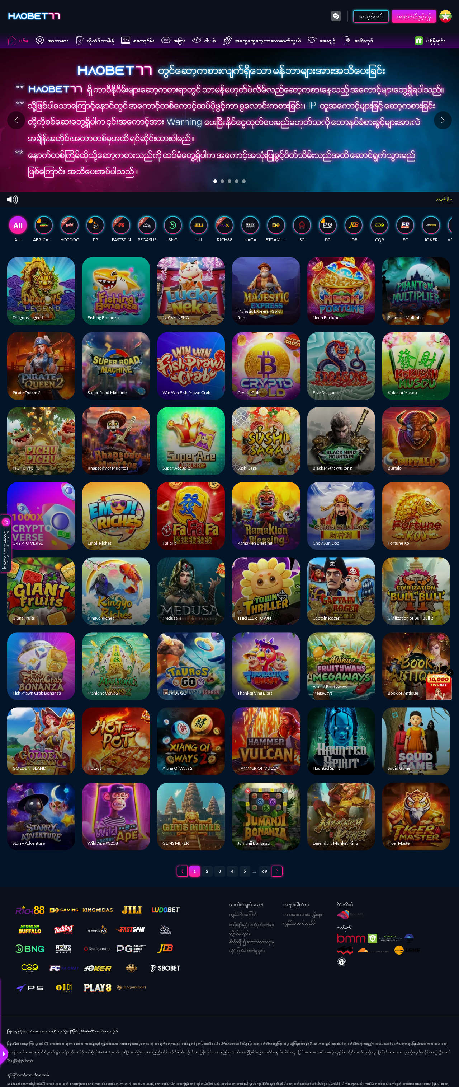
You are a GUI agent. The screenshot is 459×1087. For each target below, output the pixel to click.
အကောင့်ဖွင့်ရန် (414, 16)
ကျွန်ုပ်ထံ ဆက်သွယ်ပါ (299, 923)
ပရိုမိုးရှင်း (430, 40)
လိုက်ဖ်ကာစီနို (94, 40)
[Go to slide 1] (215, 181)
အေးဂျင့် (321, 40)
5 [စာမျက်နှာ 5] (244, 871)
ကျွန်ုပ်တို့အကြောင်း (244, 914)
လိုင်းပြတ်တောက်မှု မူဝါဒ (247, 950)
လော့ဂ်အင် (371, 16)
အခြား (173, 40)
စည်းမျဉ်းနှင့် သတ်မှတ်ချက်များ (252, 924)
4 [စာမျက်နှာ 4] (232, 871)
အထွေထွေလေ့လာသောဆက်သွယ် (262, 40)
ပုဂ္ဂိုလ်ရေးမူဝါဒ (240, 933)
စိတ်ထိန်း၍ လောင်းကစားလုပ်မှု (252, 941)
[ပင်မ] (34, 16)
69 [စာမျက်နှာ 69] (264, 871)
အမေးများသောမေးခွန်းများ (302, 914)
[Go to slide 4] (236, 181)
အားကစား (52, 40)
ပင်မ (17, 40)
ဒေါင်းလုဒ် (357, 40)
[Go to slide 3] (229, 181)
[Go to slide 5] (244, 181)
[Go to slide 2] (222, 181)
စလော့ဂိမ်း (137, 40)
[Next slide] (443, 120)
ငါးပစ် (204, 40)
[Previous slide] (16, 120)
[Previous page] (182, 871)
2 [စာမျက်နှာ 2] (207, 871)
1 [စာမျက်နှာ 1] (194, 871)
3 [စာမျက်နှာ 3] (219, 871)
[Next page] (277, 871)
